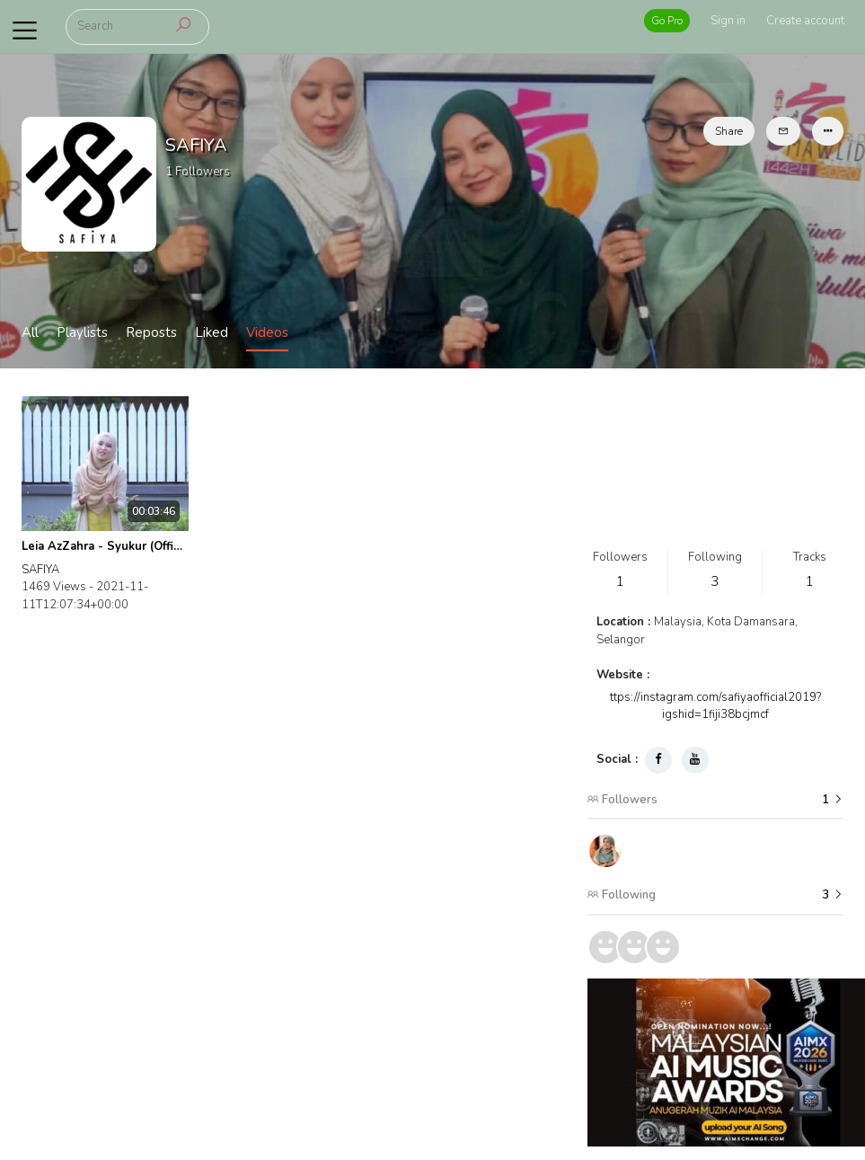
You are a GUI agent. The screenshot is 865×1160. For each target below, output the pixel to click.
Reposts (151, 332)
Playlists (82, 332)
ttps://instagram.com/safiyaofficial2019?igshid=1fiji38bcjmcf (715, 706)
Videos (267, 332)
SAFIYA (40, 570)
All (30, 332)
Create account (805, 21)
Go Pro (667, 20)
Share (729, 131)
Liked (211, 332)
